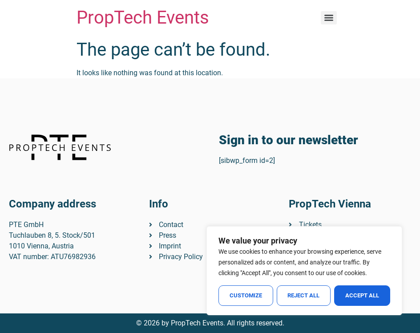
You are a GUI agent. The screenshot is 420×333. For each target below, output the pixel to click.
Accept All (362, 295)
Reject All (304, 295)
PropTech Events (143, 17)
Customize (246, 295)
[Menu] (329, 17)
